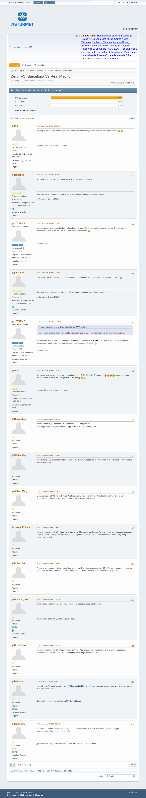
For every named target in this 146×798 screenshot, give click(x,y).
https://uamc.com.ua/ (71, 568)
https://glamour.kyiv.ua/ (68, 532)
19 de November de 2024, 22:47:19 (48, 681)
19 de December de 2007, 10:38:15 (48, 223)
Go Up (12, 765)
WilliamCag (20, 455)
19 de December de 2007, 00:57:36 (48, 126)
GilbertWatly (21, 491)
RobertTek (19, 563)
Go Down (14, 118)
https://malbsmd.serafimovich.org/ (77, 496)
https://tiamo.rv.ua (82, 650)
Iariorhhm (19, 724)
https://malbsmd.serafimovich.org (106, 496)
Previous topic (117, 83)
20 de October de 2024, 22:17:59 (48, 599)
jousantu (19, 175)
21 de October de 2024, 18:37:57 (48, 645)
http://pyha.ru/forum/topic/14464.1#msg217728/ (64, 686)
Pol (16, 126)
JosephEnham (22, 527)
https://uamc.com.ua (89, 568)
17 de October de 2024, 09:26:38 (48, 491)
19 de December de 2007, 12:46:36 (48, 272)
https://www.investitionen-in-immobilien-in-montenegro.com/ (98, 460)
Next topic (130, 83)
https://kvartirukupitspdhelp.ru (53, 426)
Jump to (100, 776)
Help (129, 792)
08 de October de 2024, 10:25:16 (48, 455)
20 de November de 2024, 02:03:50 (48, 724)
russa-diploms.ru (93, 604)
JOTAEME (19, 223)
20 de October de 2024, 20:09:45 (48, 563)
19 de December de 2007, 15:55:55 (48, 370)
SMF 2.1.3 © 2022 (13, 792)
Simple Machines (27, 792)
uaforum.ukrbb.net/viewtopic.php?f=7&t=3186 (78, 744)
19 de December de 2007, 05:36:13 (48, 175)
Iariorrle (18, 681)
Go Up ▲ (135, 792)
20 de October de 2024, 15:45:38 (48, 527)
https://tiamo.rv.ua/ (66, 650)
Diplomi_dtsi (21, 599)
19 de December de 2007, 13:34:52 (48, 321)
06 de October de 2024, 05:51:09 (48, 419)
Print (133, 118)
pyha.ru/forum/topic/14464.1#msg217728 (65, 701)
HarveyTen (20, 419)
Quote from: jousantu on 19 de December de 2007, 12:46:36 (64, 327)
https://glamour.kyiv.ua (88, 532)
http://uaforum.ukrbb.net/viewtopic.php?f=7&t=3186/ (66, 728)
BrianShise (20, 645)
